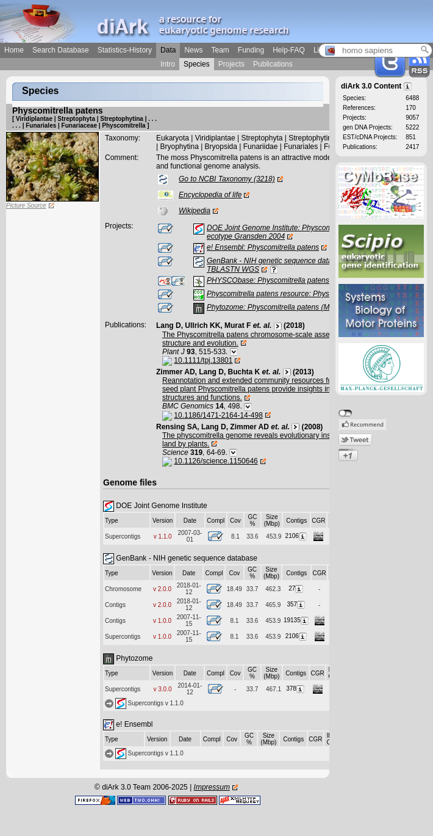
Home (14, 50)
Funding (251, 50)
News (193, 50)
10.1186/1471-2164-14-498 (218, 415)
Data (168, 50)
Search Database (60, 50)
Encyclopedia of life (210, 195)
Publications (273, 64)
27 (296, 588)
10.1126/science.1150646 (215, 461)
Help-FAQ (289, 50)
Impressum (212, 787)
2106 (296, 535)
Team (220, 50)
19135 (297, 620)
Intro (167, 64)
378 (296, 688)
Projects (231, 64)
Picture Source (26, 205)
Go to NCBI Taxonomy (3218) (227, 179)
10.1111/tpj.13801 (203, 360)
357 (296, 604)
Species (197, 64)
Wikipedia (194, 210)
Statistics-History (125, 50)
